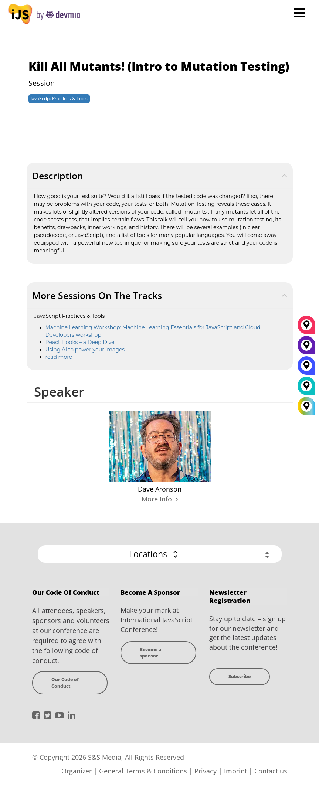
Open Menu (299, 13)
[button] (160, 554)
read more (58, 357)
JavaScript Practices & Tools (59, 98)
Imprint (235, 770)
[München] (306, 327)
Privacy (205, 770)
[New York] (306, 347)
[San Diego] (306, 368)
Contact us (270, 770)
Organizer (76, 770)
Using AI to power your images (85, 349)
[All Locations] (306, 406)
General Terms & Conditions (143, 770)
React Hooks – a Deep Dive (80, 342)
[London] (306, 388)
